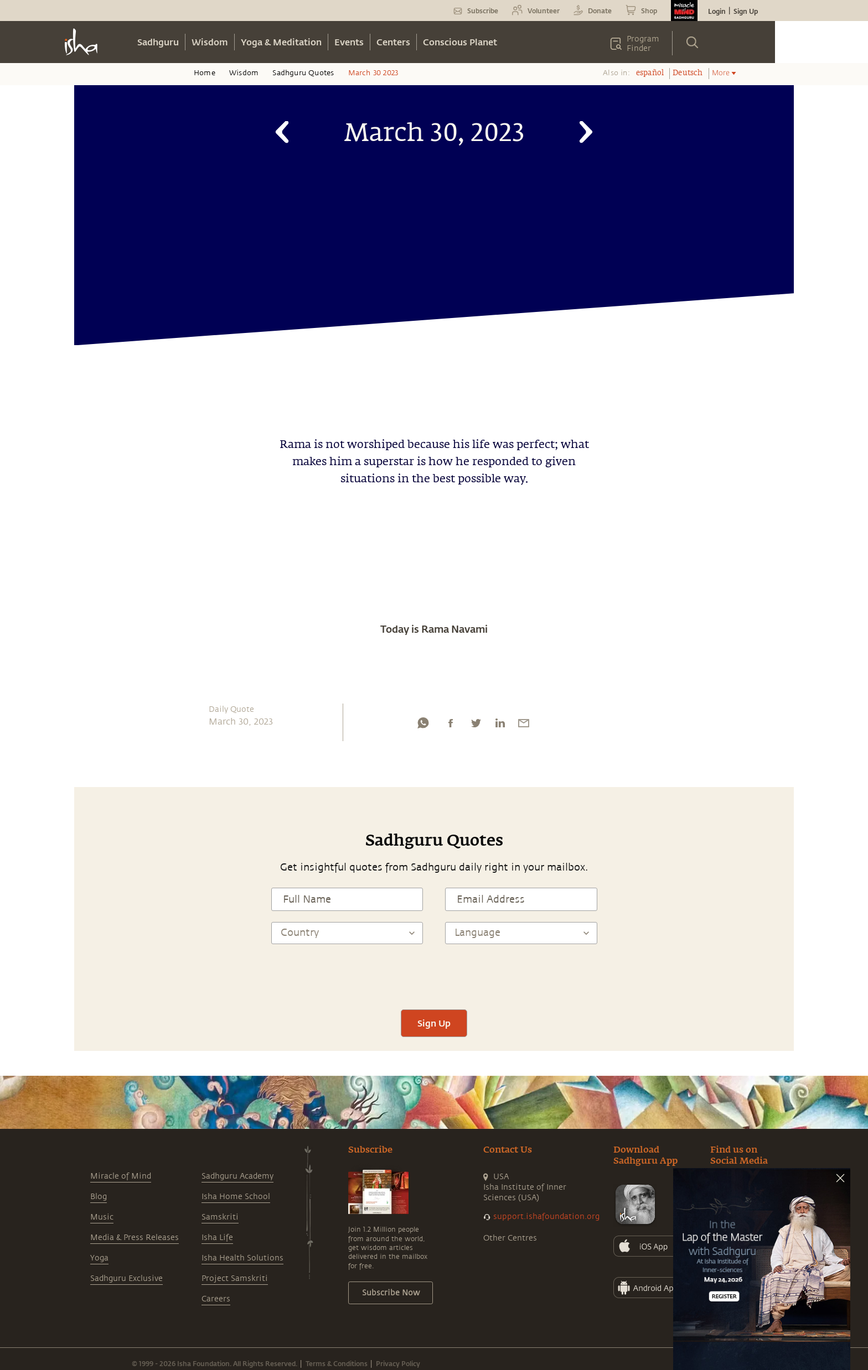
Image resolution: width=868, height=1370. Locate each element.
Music (101, 1217)
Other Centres (510, 1238)
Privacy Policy (398, 1363)
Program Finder (643, 44)
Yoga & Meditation (281, 42)
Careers (216, 1299)
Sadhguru (158, 42)
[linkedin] (500, 725)
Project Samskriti (235, 1278)
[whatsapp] (423, 725)
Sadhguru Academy (237, 1176)
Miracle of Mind (120, 1176)
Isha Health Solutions (242, 1258)
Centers (393, 42)
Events (349, 42)
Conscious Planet (460, 42)
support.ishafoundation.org (546, 1216)
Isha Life (217, 1237)
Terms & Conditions (337, 1363)
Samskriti (220, 1217)
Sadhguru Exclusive (126, 1278)
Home (204, 73)
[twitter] (475, 725)
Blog (98, 1196)
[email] (523, 725)
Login (717, 11)
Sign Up (745, 11)
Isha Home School (236, 1196)
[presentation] (434, 976)
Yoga (99, 1258)
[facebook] (450, 726)
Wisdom (210, 42)
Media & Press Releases (134, 1237)
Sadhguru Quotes (303, 73)
